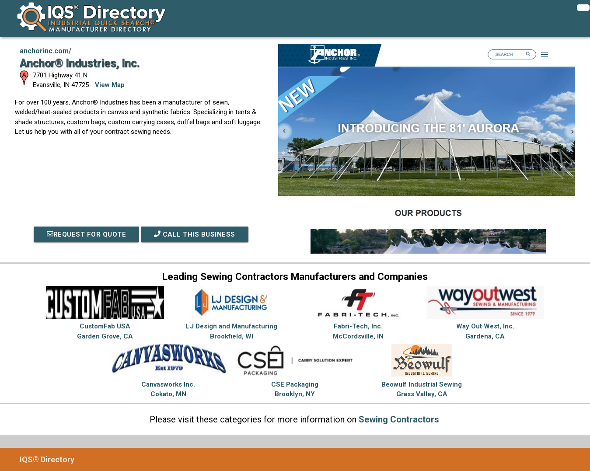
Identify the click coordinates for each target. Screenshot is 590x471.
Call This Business (194, 234)
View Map (110, 85)
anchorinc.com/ (45, 51)
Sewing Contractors (399, 419)
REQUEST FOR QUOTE (86, 234)
